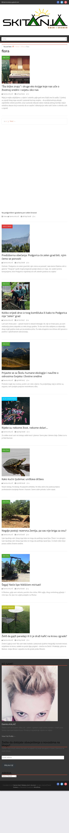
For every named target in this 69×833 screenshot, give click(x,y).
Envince (15, 787)
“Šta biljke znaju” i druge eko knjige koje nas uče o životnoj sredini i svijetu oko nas (30, 88)
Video (5, 216)
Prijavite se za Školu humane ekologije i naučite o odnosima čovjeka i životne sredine (30, 374)
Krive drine (7, 226)
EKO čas (6, 57)
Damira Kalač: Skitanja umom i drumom (24, 785)
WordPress (37, 787)
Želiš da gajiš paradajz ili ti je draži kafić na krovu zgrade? (34, 636)
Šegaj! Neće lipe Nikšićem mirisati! (21, 584)
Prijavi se (8, 765)
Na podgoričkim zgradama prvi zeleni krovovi (19, 213)
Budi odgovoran (9, 399)
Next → (12, 121)
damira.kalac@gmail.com (11, 2)
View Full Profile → (8, 736)
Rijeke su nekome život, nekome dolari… (25, 427)
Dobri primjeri (8, 607)
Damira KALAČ (9, 724)
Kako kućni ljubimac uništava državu (23, 479)
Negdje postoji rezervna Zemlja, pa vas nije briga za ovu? (34, 530)
